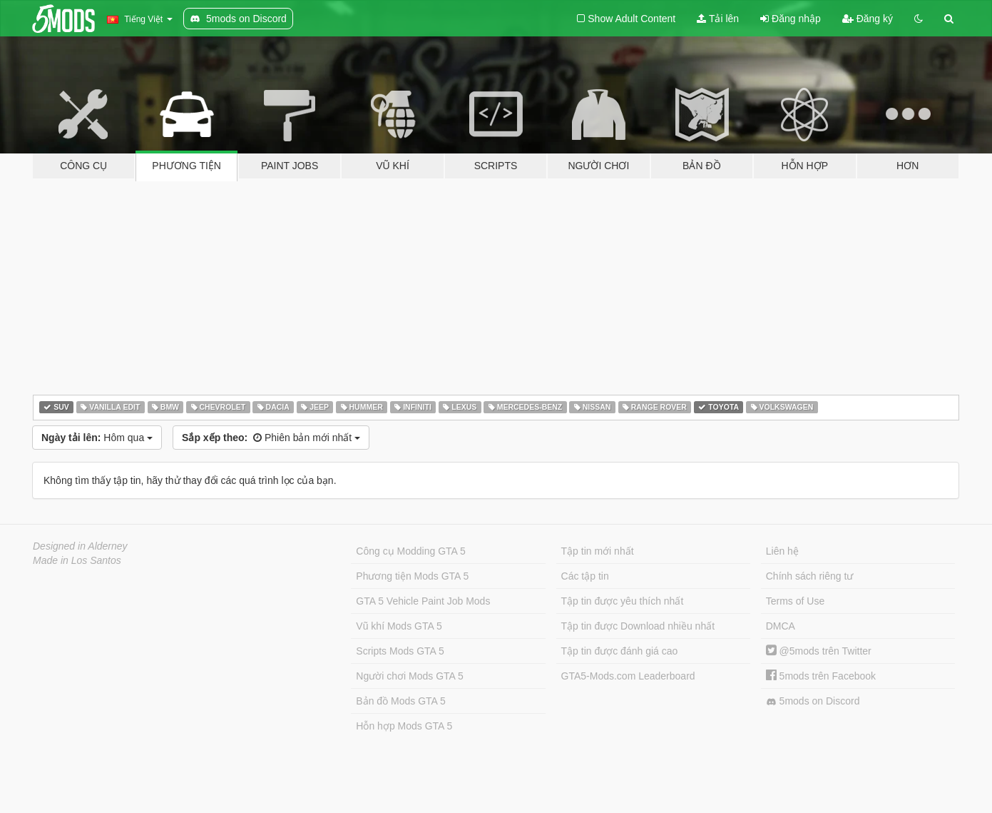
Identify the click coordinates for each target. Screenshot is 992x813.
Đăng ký (867, 18)
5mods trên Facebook (821, 676)
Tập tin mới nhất (597, 551)
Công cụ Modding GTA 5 (410, 551)
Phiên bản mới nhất (271, 437)
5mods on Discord (813, 701)
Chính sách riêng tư (810, 576)
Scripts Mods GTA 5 (400, 651)
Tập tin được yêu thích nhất (622, 601)
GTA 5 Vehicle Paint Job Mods (423, 601)
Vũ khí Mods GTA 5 (398, 626)
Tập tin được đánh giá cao (619, 651)
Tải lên (718, 18)
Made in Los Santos (77, 560)
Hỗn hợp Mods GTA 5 (404, 726)
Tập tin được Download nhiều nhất (638, 626)
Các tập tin (585, 576)
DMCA (780, 626)
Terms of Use (795, 601)
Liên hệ (782, 551)
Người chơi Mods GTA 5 (409, 676)
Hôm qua (97, 437)
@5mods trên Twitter (818, 651)
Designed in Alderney (80, 546)
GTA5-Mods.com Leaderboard (628, 676)
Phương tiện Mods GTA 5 (412, 576)
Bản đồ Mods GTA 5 (400, 701)
